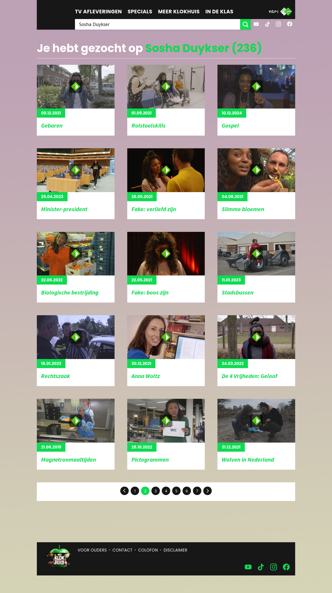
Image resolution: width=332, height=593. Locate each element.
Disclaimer (175, 550)
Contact (122, 550)
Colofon (148, 550)
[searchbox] (157, 24)
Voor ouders (92, 550)
